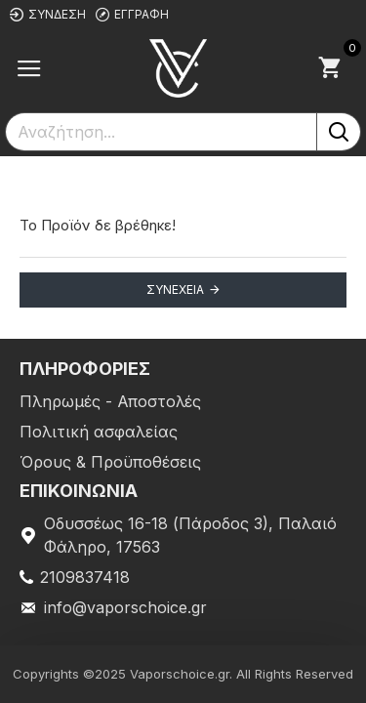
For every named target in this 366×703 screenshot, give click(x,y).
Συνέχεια (175, 289)
